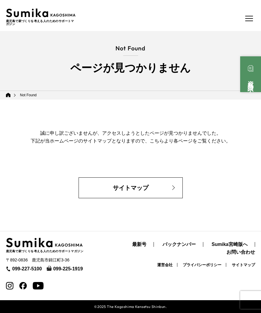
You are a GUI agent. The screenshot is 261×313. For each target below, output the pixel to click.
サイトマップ (131, 188)
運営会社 (165, 265)
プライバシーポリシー (202, 265)
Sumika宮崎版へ (230, 244)
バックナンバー (179, 244)
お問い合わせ (240, 252)
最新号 (139, 244)
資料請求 (250, 79)
